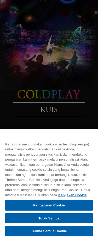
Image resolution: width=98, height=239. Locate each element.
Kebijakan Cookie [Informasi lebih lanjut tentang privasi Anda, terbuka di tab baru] (72, 195)
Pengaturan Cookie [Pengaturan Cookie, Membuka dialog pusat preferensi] (49, 205)
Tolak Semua (49, 218)
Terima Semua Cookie (49, 231)
